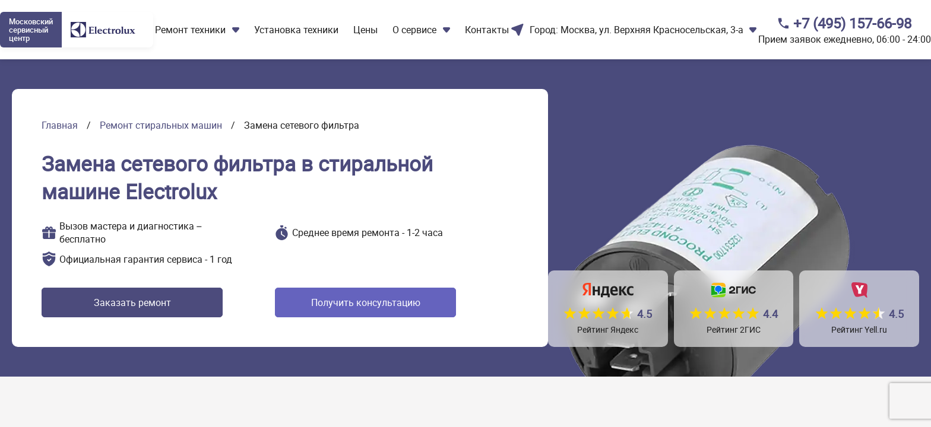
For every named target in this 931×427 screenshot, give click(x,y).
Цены (365, 29)
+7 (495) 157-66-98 (852, 23)
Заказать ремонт (132, 302)
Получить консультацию (365, 302)
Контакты (487, 29)
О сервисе (414, 29)
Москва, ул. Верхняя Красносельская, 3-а (651, 29)
